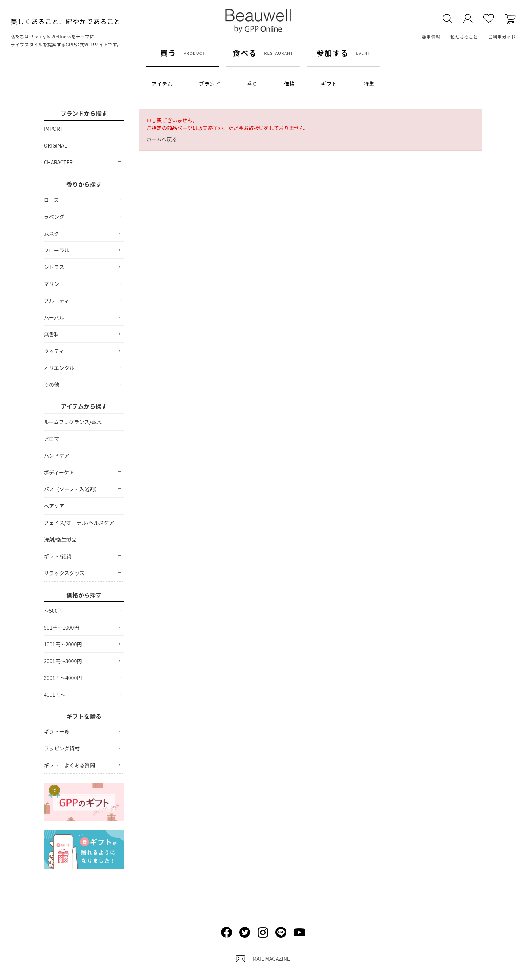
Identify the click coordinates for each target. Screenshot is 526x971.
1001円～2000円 (63, 644)
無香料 (51, 334)
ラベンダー (56, 216)
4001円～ (54, 694)
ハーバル (54, 317)
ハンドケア (56, 455)
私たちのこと (464, 37)
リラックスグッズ (64, 573)
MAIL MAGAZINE (263, 958)
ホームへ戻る (161, 139)
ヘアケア (54, 505)
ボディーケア (59, 472)
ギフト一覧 (56, 731)
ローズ (51, 199)
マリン (51, 283)
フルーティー (59, 300)
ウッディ (54, 351)
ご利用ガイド (502, 37)
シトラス (54, 267)
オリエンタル (59, 367)
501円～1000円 (61, 627)
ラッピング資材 (62, 748)
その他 (51, 384)
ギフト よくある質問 (69, 765)
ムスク (51, 233)
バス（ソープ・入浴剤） (72, 489)
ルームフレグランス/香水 (73, 421)
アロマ (51, 438)
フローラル (56, 250)
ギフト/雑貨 (58, 556)
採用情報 (431, 37)
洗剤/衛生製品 (60, 539)
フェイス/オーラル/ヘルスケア (79, 522)
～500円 (53, 610)
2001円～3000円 (63, 661)
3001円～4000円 (63, 677)
